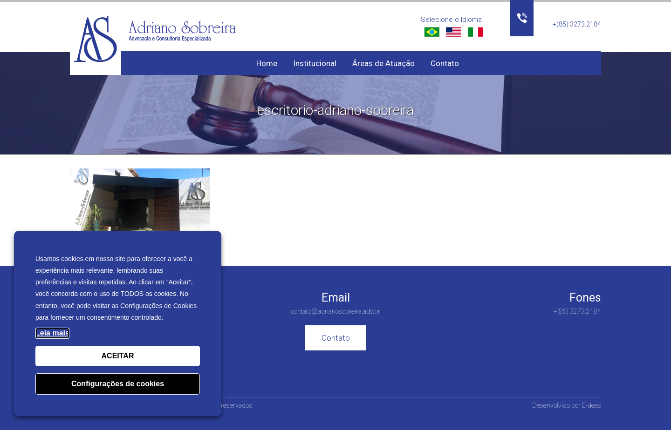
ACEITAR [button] (118, 356)
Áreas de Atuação (383, 63)
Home (266, 63)
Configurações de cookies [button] (117, 384)
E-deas (591, 405)
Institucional (314, 63)
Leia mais (52, 333)
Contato (445, 63)
